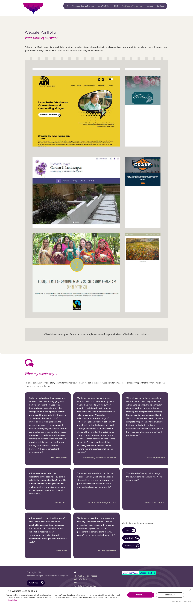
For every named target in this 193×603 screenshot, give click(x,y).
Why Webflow (104, 6)
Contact (160, 6)
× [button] (190, 590)
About (150, 6)
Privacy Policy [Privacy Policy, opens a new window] (12, 600)
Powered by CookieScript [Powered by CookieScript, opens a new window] (181, 602)
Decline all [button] (170, 595)
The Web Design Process (83, 6)
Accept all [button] (141, 595)
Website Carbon (147, 573)
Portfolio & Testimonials (132, 6)
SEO (116, 6)
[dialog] (96, 595)
